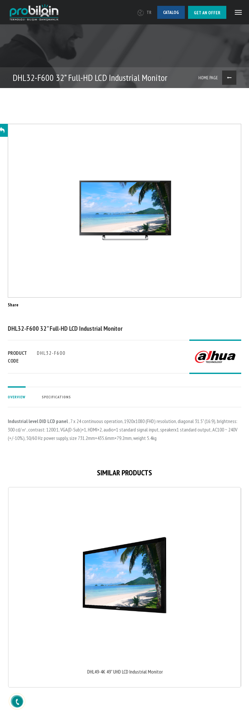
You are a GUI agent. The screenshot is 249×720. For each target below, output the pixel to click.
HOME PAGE (208, 78)
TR (144, 12)
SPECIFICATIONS (56, 396)
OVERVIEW (17, 396)
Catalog (171, 12)
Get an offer (207, 13)
